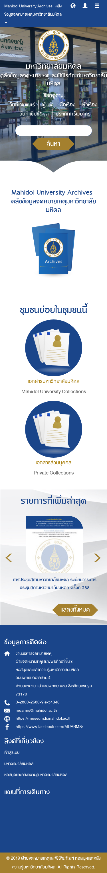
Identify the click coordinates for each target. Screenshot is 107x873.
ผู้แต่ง (47, 104)
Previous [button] (9, 558)
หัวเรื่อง (89, 104)
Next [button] (97, 558)
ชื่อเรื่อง (67, 104)
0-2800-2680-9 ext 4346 (38, 702)
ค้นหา (53, 144)
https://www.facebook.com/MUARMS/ (49, 726)
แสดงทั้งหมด (75, 609)
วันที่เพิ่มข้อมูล (34, 114)
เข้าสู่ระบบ (11, 752)
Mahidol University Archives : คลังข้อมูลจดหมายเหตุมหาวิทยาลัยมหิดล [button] (33, 13)
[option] (53, 557)
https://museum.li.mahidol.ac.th (44, 718)
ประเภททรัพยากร (73, 114)
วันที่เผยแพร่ (22, 104)
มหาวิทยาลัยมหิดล (18, 763)
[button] (73, 5)
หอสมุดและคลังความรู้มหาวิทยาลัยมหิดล (35, 774)
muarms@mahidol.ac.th (36, 710)
